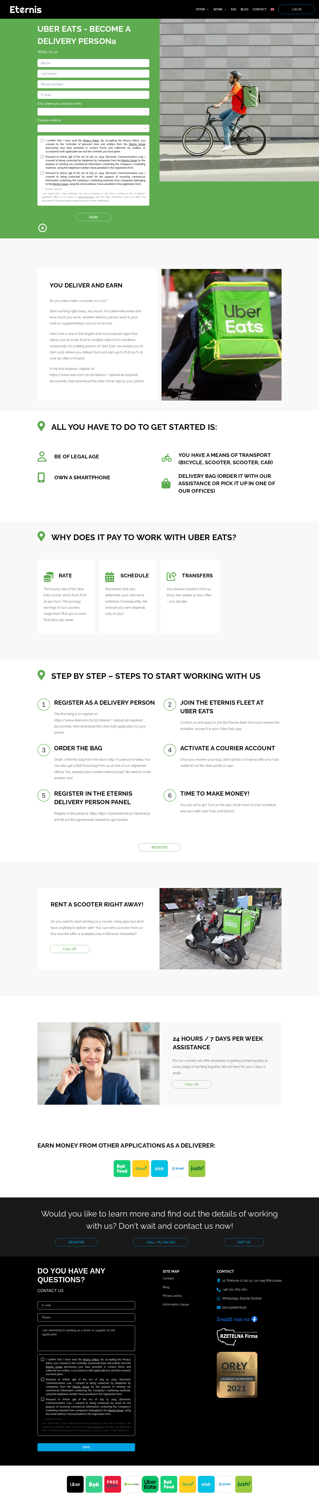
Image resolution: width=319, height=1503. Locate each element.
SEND (93, 217)
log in (297, 9)
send (86, 1447)
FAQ (233, 9)
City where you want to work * (60, 104)
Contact (260, 9)
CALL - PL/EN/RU (160, 1242)
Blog (244, 9)
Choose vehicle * (50, 120)
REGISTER (159, 847)
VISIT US (243, 1242)
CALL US (69, 949)
